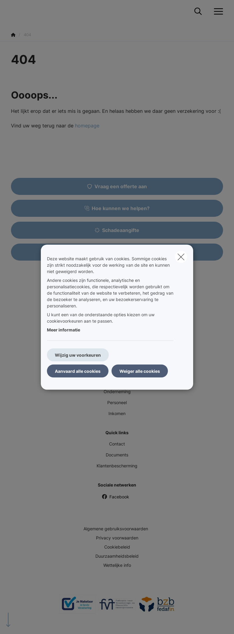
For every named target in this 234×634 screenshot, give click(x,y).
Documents (117, 454)
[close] (181, 257)
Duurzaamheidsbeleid (117, 556)
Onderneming (117, 391)
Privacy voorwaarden (117, 537)
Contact (117, 443)
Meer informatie (63, 329)
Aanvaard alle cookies (78, 370)
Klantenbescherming (117, 465)
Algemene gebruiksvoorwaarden (115, 528)
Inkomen (117, 413)
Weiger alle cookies (139, 370)
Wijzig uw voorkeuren (78, 354)
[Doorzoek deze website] (198, 11)
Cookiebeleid (117, 546)
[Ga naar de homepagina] (14, 11)
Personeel (117, 402)
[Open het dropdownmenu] (217, 11)
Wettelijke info (117, 565)
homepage (87, 126)
